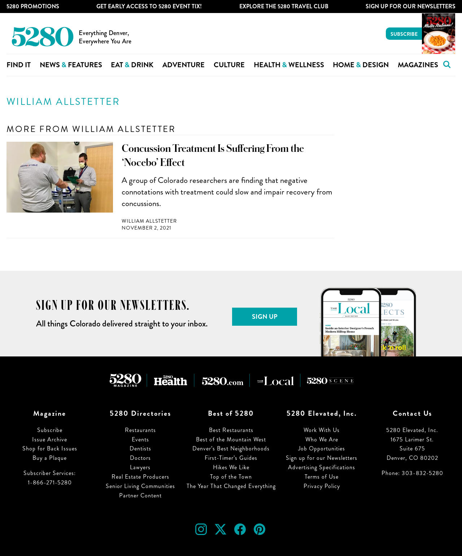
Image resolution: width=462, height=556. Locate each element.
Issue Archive (49, 439)
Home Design (361, 65)
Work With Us (322, 430)
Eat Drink (132, 65)
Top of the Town (231, 476)
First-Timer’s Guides (231, 458)
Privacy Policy (322, 486)
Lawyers (140, 467)
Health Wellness (289, 65)
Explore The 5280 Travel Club (283, 6)
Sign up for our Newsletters (321, 458)
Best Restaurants (231, 430)
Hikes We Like (231, 467)
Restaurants (140, 430)
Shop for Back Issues (49, 448)
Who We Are (321, 439)
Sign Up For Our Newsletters (411, 6)
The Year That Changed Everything (231, 486)
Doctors (140, 458)
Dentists (140, 448)
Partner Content (140, 495)
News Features (71, 65)
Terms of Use (322, 476)
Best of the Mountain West (231, 439)
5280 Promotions (32, 6)
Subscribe (404, 34)
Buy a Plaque (49, 458)
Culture (229, 65)
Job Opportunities (321, 448)
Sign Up (265, 316)
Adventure (183, 65)
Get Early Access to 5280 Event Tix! (149, 6)
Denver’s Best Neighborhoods (231, 448)
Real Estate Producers (140, 476)
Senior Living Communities (140, 486)
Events (140, 439)
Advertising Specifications (321, 467)
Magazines (418, 65)
